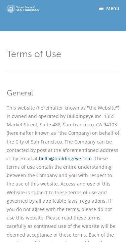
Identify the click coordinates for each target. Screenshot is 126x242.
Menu (112, 8)
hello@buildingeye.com (65, 158)
